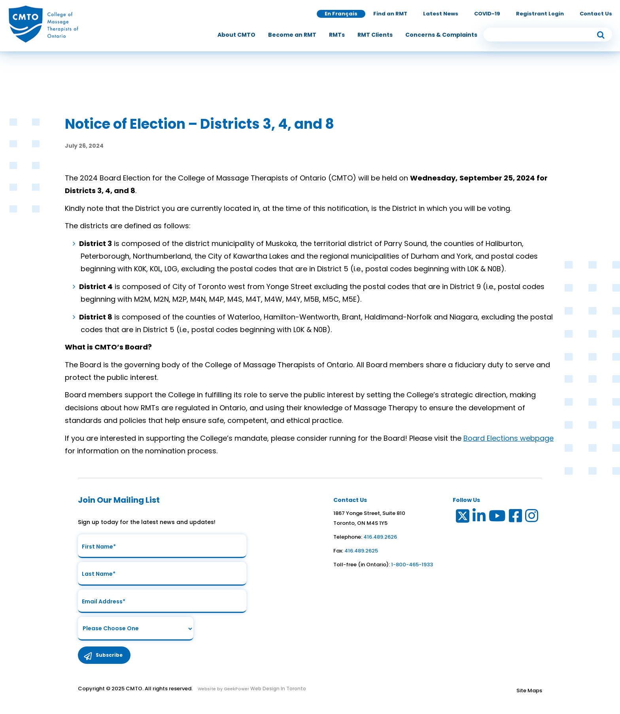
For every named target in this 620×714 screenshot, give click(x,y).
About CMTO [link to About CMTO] (236, 35)
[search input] (548, 34)
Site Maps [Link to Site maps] (529, 691)
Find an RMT (390, 13)
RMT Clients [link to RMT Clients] (375, 35)
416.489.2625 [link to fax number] (361, 550)
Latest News (440, 13)
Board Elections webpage (508, 438)
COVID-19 (487, 13)
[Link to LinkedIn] (479, 517)
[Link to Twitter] (462, 517)
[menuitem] (236, 34)
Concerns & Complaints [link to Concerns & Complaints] (441, 35)
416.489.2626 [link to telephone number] (380, 537)
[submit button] (600, 34)
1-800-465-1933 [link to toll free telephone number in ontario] (412, 564)
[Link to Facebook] (516, 517)
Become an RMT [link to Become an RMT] (292, 35)
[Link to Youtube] (498, 517)
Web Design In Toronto (277, 689)
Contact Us (596, 13)
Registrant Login (540, 13)
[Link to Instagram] (532, 517)
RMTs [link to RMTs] (337, 35)
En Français (341, 13)
